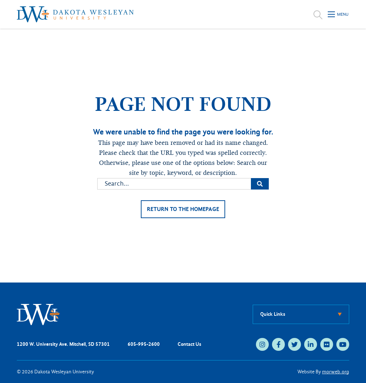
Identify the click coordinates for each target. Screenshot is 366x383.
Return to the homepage (183, 209)
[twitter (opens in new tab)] (294, 344)
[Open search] (317, 14)
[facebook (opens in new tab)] (278, 344)
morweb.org (335, 372)
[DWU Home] (38, 314)
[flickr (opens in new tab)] (326, 344)
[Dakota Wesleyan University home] (75, 14)
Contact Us (189, 344)
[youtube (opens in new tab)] (342, 344)
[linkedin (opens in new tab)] (310, 344)
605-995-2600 (144, 344)
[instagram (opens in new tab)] (262, 344)
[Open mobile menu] (338, 14)
